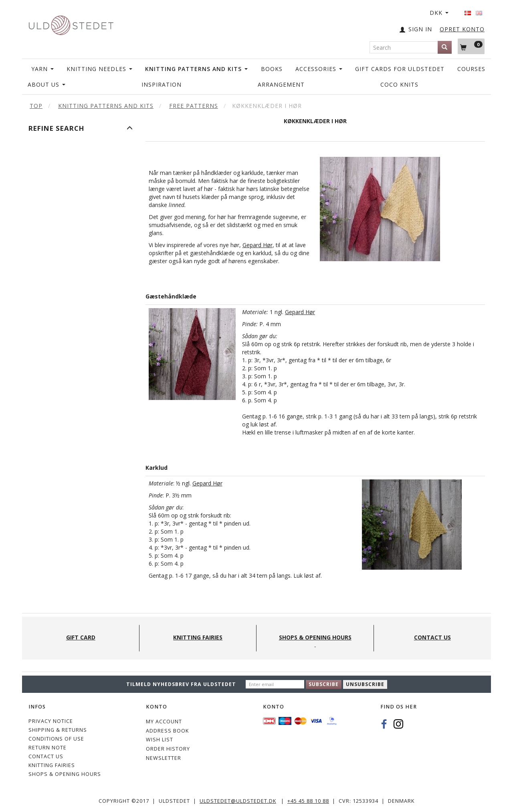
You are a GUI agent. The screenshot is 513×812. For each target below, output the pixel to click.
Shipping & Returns (57, 730)
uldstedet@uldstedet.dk (238, 801)
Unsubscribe (365, 684)
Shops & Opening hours (64, 774)
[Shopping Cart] (471, 46)
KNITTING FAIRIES (51, 765)
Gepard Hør (257, 245)
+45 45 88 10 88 (308, 801)
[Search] (445, 47)
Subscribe (324, 684)
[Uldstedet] (71, 23)
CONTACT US (45, 756)
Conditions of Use (56, 738)
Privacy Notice (50, 721)
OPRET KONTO (462, 29)
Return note (47, 747)
